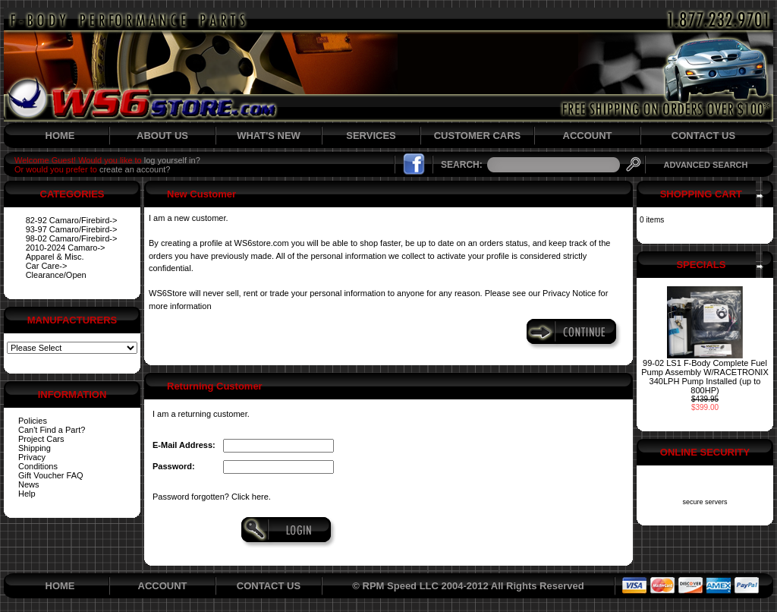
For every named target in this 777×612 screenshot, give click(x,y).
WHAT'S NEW (268, 135)
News (28, 484)
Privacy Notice (569, 293)
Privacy (32, 457)
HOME (60, 135)
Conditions (38, 466)
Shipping (34, 448)
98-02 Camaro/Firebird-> (72, 238)
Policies (32, 420)
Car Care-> (47, 265)
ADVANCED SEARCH (705, 164)
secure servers (704, 502)
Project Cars (41, 438)
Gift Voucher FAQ (50, 475)
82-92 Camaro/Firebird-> (72, 220)
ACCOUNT (587, 135)
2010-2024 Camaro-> (65, 247)
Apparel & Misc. (55, 256)
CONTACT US (703, 135)
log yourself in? (172, 160)
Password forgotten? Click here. (212, 496)
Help (27, 493)
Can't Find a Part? (51, 429)
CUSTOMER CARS (477, 135)
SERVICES (371, 135)
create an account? (135, 169)
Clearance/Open (56, 274)
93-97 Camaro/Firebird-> (72, 229)
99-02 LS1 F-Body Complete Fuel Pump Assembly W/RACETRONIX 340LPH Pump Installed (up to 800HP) (704, 376)
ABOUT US (162, 135)
